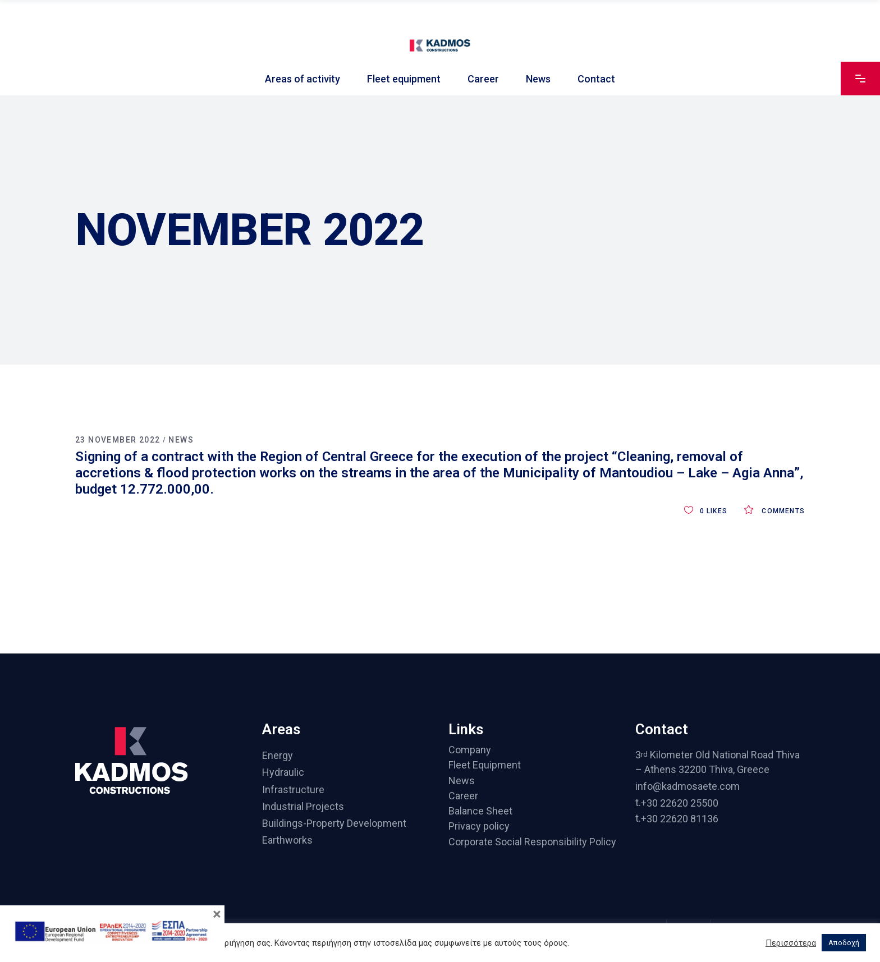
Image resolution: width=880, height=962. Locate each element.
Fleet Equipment (484, 765)
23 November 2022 (117, 439)
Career (463, 796)
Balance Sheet (480, 811)
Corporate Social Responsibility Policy (532, 842)
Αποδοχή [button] (843, 942)
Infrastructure (293, 789)
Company (469, 750)
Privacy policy (479, 826)
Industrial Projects (303, 806)
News (181, 439)
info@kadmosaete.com (687, 786)
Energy (277, 755)
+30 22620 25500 (679, 803)
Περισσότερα (791, 943)
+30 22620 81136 (679, 819)
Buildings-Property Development (334, 823)
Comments (774, 511)
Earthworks (287, 840)
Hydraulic (283, 773)
